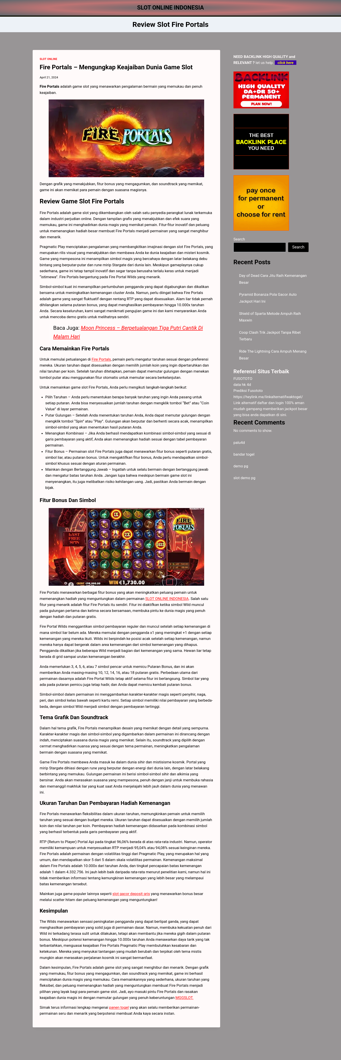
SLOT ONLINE (48, 59)
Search (239, 239)
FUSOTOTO (242, 378)
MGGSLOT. (184, 997)
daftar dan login (270, 403)
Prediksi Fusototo (248, 390)
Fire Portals (101, 359)
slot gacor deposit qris (131, 893)
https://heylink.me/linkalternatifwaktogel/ (268, 397)
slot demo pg (244, 478)
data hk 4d (242, 384)
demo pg (240, 466)
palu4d (239, 442)
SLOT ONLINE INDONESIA (167, 598)
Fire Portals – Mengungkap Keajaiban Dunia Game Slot (116, 67)
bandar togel (244, 454)
